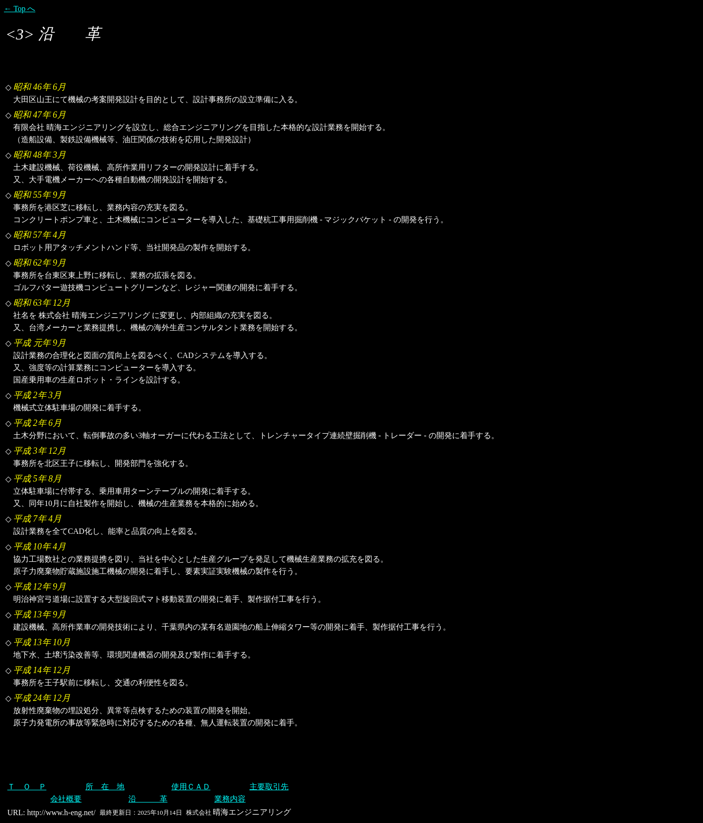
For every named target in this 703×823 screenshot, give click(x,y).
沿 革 (147, 799)
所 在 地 (104, 786)
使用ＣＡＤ (190, 786)
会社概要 (66, 799)
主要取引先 (269, 786)
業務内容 (230, 799)
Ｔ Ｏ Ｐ (26, 786)
